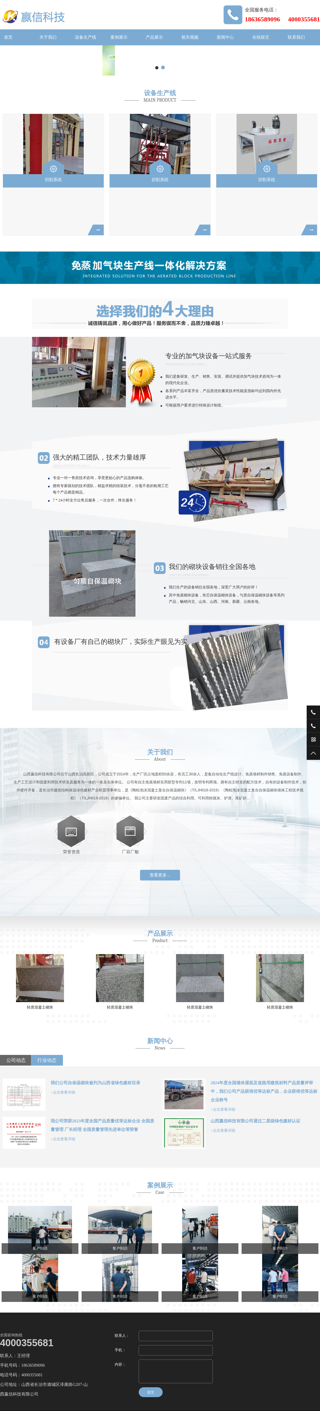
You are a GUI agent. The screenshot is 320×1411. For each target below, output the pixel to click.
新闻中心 (225, 37)
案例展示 (118, 37)
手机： (120, 1350)
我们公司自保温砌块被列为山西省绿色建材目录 (95, 1083)
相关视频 (189, 37)
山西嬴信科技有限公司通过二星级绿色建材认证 (255, 1121)
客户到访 (40, 1248)
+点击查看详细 (63, 1092)
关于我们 (48, 37)
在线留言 (260, 37)
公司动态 (16, 1060)
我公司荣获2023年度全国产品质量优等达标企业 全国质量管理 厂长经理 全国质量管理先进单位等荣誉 (102, 1125)
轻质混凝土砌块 (40, 1007)
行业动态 (47, 1060)
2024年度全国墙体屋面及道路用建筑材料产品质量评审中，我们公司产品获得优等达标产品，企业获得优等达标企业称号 (264, 1091)
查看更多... (160, 875)
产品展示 (154, 37)
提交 (150, 1392)
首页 (8, 37)
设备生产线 (85, 37)
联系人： (122, 1336)
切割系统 (53, 179)
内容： (120, 1364)
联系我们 (296, 37)
